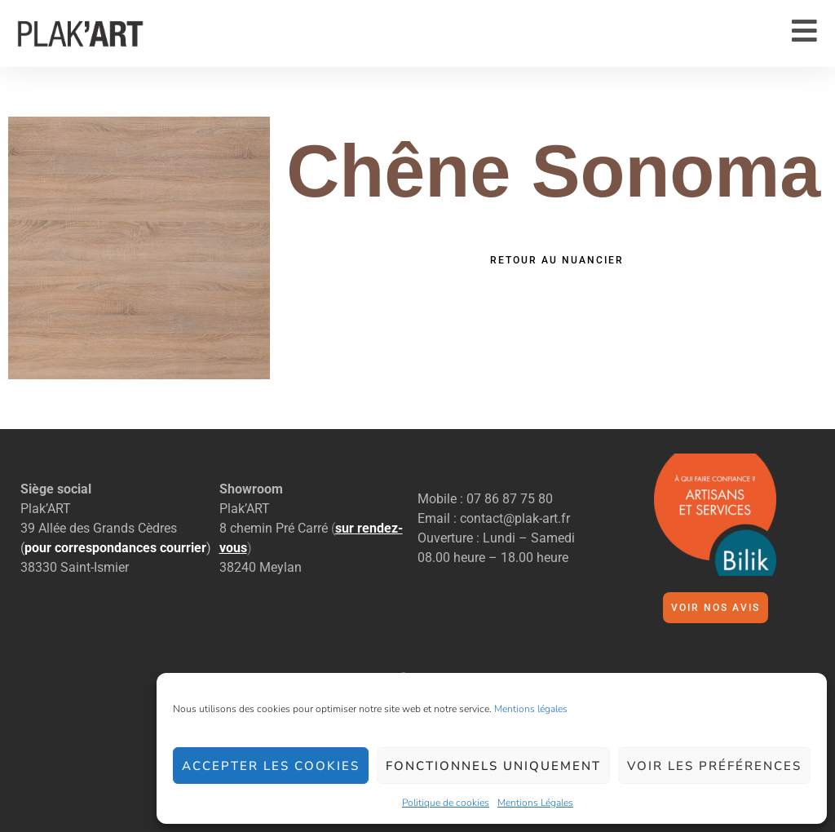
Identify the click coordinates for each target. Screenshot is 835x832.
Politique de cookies (445, 802)
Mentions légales (531, 708)
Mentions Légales (535, 802)
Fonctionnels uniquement (493, 766)
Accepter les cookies (271, 766)
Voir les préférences (714, 766)
